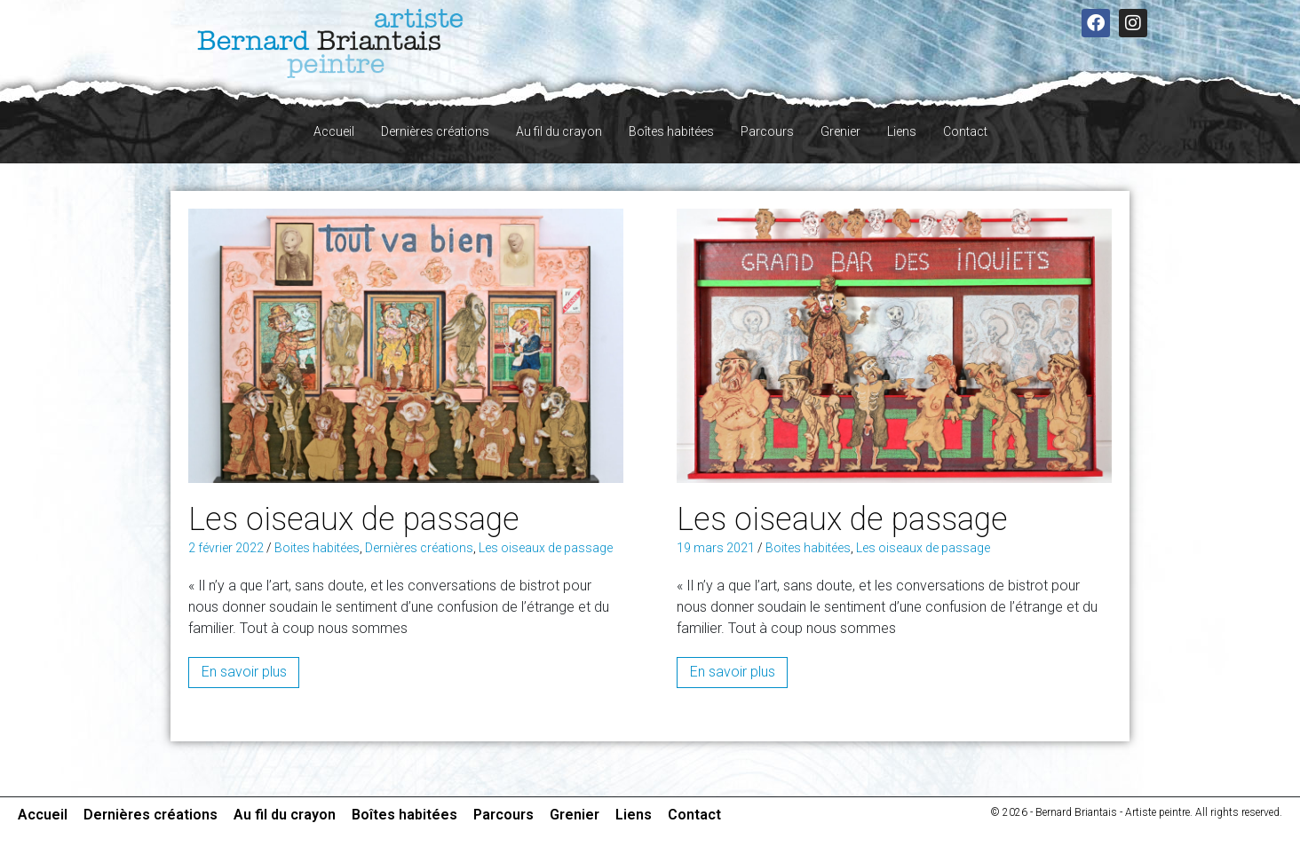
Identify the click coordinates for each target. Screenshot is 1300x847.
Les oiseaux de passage (353, 519)
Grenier (840, 131)
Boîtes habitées (671, 131)
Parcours (767, 131)
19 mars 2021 (716, 548)
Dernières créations (435, 131)
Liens (901, 131)
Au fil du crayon (559, 131)
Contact (965, 131)
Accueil (333, 131)
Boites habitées (317, 548)
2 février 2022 (226, 548)
